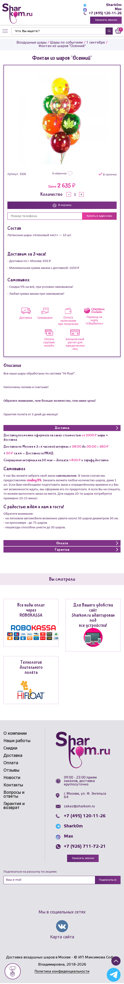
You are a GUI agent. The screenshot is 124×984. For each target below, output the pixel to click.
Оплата (10, 763)
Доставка (12, 756)
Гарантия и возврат (14, 806)
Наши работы (16, 741)
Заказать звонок (106, 20)
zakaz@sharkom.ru (79, 806)
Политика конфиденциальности (62, 972)
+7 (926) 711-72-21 (85, 847)
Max (118, 9)
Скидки (10, 749)
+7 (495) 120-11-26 (105, 13)
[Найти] (58, 31)
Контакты (13, 786)
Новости (11, 778)
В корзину (62, 206)
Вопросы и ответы (13, 795)
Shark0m (114, 5)
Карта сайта (62, 937)
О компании (15, 734)
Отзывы (11, 771)
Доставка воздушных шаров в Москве (39, 958)
